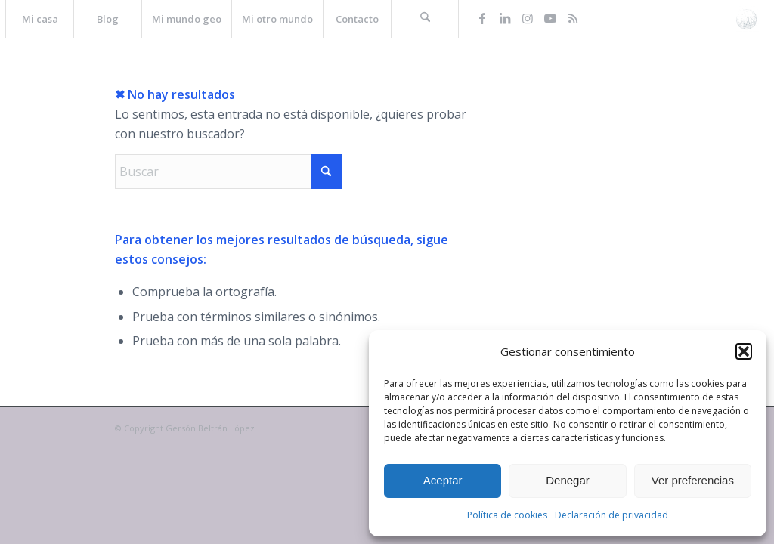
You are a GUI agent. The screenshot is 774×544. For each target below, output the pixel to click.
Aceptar (443, 480)
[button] (743, 351)
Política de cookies (507, 514)
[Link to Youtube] (550, 18)
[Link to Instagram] (527, 18)
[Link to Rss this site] (573, 18)
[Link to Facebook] (482, 18)
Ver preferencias (693, 480)
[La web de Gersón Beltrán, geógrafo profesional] (746, 19)
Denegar (568, 480)
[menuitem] (39, 19)
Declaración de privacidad (611, 514)
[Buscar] (425, 19)
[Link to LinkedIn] (505, 18)
